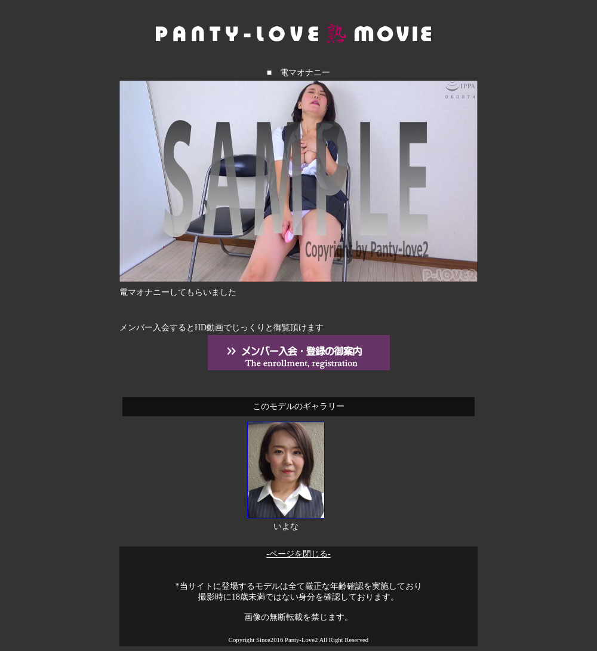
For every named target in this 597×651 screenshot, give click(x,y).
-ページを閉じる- (298, 553)
